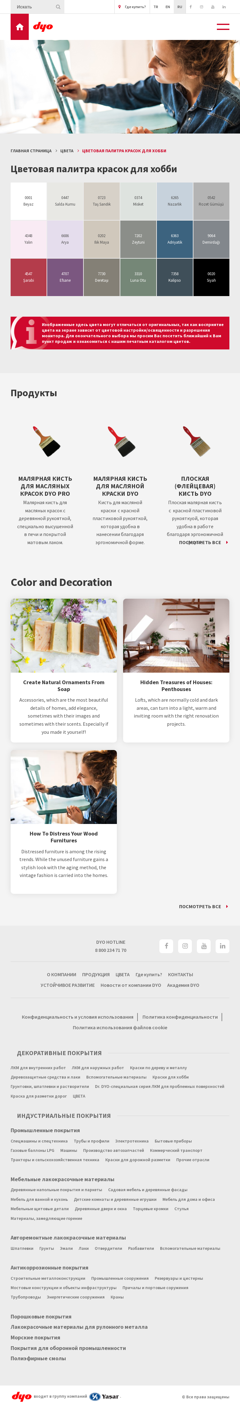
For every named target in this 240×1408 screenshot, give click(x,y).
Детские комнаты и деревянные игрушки (115, 1199)
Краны (117, 1297)
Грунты (46, 1248)
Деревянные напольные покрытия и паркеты (56, 1189)
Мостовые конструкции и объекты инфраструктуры (64, 1287)
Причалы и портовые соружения (155, 1287)
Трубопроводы (26, 1297)
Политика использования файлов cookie (120, 1027)
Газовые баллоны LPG (32, 1150)
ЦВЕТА (66, 150)
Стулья (181, 1208)
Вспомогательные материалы (116, 1077)
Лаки (84, 1248)
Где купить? (132, 6)
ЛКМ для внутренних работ (38, 1067)
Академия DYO (183, 985)
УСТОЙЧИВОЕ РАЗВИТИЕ (68, 985)
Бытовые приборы (173, 1141)
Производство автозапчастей (113, 1150)
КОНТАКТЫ (180, 974)
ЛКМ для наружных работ (98, 1067)
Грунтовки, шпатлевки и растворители (50, 1086)
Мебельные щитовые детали (40, 1208)
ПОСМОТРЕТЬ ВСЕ (200, 542)
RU (180, 6)
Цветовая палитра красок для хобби (124, 150)
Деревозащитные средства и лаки (45, 1077)
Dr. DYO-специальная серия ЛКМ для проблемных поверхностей (159, 1086)
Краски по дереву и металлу (158, 1067)
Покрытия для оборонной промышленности (68, 1348)
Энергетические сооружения (76, 1297)
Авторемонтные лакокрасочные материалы (68, 1237)
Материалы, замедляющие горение (46, 1218)
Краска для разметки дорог (39, 1096)
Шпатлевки (22, 1248)
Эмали (66, 1248)
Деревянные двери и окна (101, 1208)
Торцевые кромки (150, 1208)
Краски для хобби (170, 1077)
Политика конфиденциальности (180, 1017)
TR (155, 6)
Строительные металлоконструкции (48, 1278)
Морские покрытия (35, 1337)
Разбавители (141, 1248)
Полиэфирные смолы (38, 1358)
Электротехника (132, 1141)
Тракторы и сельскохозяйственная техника (55, 1159)
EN (168, 6)
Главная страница (31, 150)
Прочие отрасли (192, 1159)
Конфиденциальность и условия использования (77, 1017)
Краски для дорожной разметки (137, 1159)
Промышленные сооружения (120, 1278)
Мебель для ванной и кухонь (39, 1199)
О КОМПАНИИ (61, 974)
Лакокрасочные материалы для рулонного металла (79, 1326)
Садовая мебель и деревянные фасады (148, 1189)
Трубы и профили (91, 1141)
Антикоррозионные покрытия (49, 1267)
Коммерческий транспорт (176, 1150)
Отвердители (108, 1248)
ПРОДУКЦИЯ (96, 974)
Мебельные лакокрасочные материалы (62, 1179)
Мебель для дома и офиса (188, 1199)
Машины (68, 1150)
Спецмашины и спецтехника (39, 1141)
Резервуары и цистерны (179, 1278)
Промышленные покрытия (45, 1130)
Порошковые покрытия (41, 1316)
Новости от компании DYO (131, 985)
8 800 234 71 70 (110, 950)
